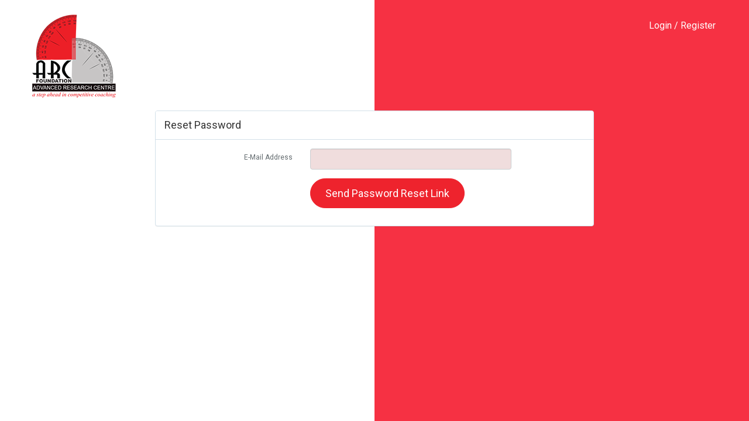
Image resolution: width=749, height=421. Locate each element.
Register (698, 25)
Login (660, 25)
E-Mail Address (268, 157)
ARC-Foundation (74, 56)
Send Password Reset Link (387, 193)
